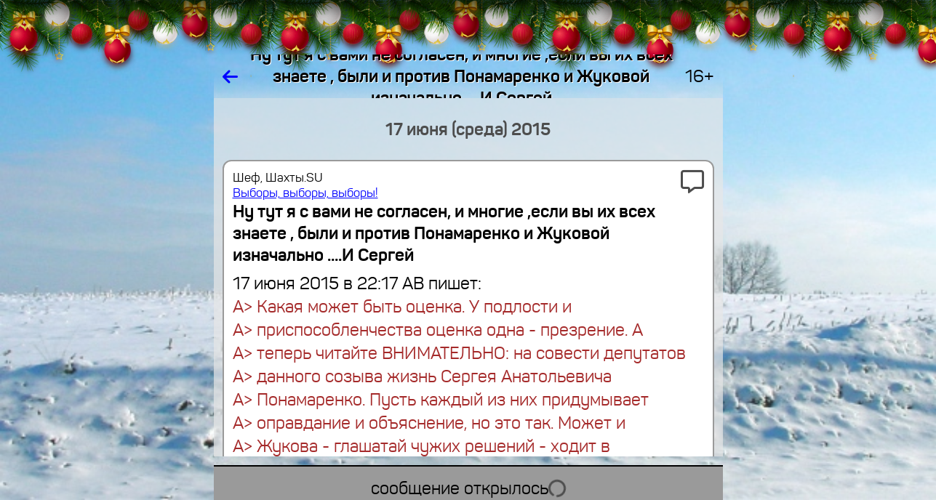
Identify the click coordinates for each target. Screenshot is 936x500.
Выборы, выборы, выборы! (305, 193)
